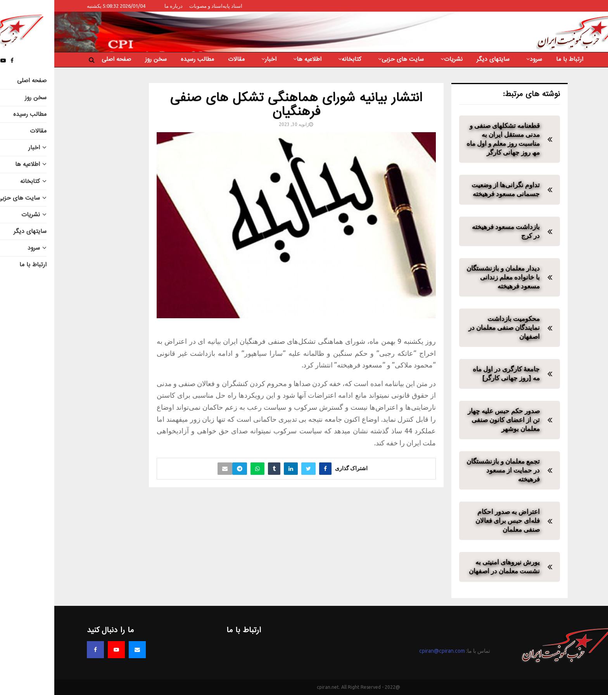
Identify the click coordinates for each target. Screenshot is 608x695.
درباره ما (119, 6)
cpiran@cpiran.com (388, 651)
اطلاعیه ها (254, 59)
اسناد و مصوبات (151, 6)
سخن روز (101, 59)
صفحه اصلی (62, 59)
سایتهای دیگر (438, 59)
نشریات (399, 59)
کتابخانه (297, 59)
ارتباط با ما (515, 59)
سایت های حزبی (348, 59)
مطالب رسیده (143, 59)
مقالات (182, 59)
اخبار (216, 59)
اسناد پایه (178, 6)
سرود (481, 59)
